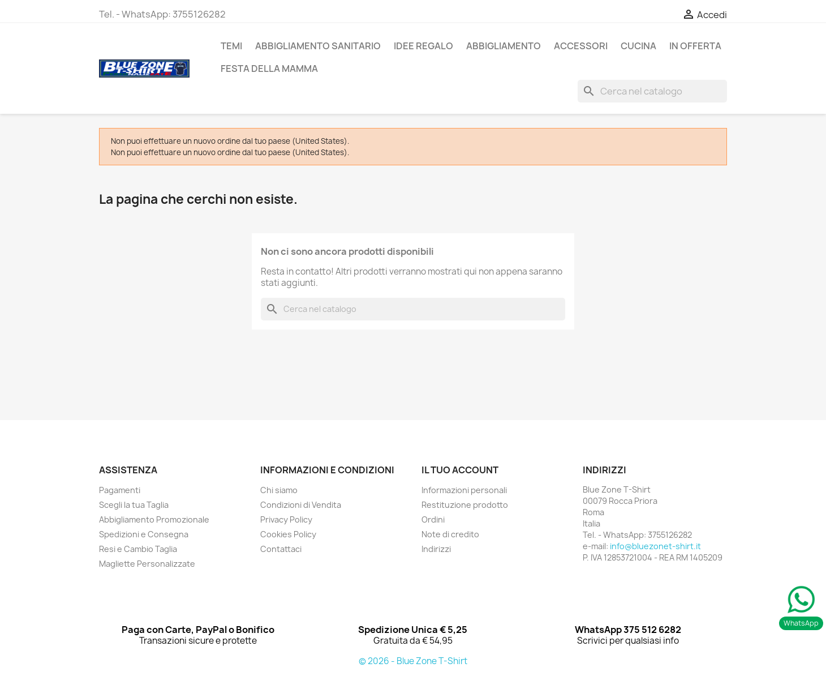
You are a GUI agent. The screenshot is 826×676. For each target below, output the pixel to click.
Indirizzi (436, 549)
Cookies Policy (288, 534)
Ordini (433, 519)
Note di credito (450, 534)
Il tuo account (459, 470)
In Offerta (695, 46)
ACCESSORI (581, 46)
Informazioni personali (464, 490)
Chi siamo (279, 490)
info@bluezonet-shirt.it (655, 546)
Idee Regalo (423, 46)
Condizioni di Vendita (300, 504)
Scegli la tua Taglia (134, 504)
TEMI (231, 46)
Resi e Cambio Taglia (138, 549)
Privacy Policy (286, 519)
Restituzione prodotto (464, 504)
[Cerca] (652, 91)
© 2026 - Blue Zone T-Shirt (413, 661)
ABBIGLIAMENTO (503, 46)
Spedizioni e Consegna (143, 534)
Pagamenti (119, 490)
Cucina (638, 46)
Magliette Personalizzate (147, 563)
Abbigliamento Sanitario (318, 46)
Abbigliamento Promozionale (154, 519)
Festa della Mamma (269, 68)
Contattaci (281, 549)
